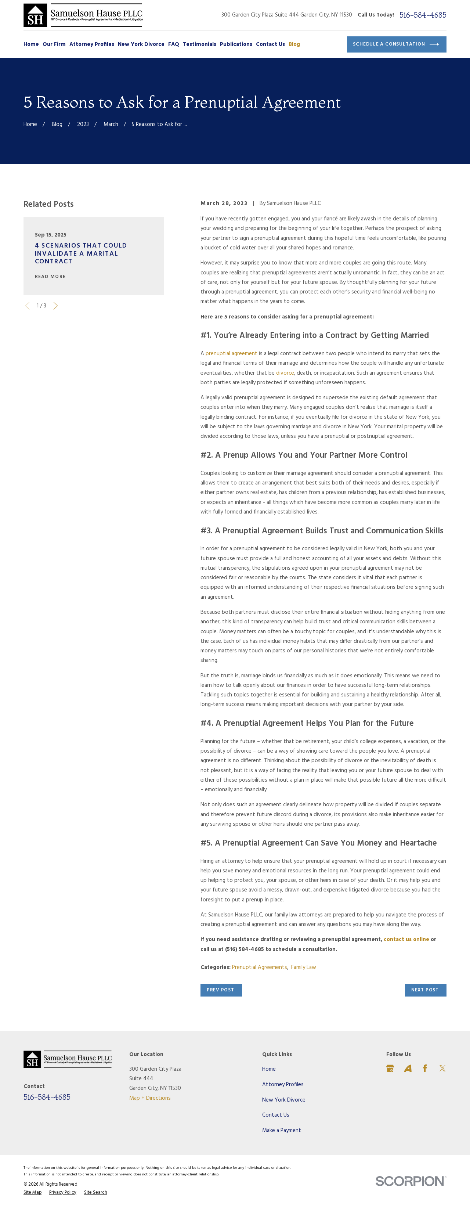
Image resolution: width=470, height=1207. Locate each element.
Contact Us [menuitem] (270, 44)
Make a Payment (281, 1130)
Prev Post (220, 990)
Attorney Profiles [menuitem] (91, 44)
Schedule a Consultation (396, 44)
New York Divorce (284, 1100)
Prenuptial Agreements (259, 967)
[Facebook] (425, 1068)
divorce (285, 373)
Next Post (425, 990)
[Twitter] (442, 1068)
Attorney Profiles (283, 1084)
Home (269, 1069)
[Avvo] (408, 1068)
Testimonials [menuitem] (199, 44)
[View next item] (55, 306)
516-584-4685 (423, 15)
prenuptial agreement (231, 353)
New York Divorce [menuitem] (141, 44)
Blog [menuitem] (294, 44)
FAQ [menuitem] (173, 44)
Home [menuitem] (31, 44)
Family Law (303, 967)
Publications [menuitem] (236, 44)
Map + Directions (150, 1098)
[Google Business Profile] (390, 1068)
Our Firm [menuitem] (54, 44)
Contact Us (275, 1115)
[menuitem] (32, 1193)
